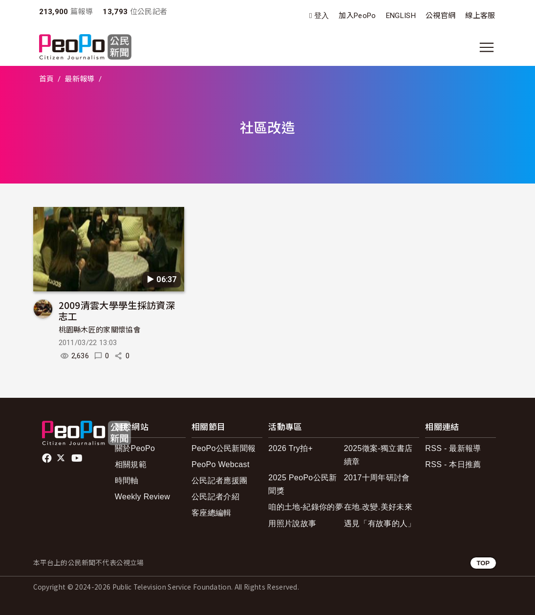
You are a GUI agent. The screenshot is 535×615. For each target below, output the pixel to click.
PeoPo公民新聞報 (224, 448)
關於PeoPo (135, 448)
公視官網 (440, 15)
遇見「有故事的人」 (380, 523)
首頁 (46, 79)
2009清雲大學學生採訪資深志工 (117, 310)
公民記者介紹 (215, 496)
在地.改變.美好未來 (378, 507)
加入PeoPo (357, 15)
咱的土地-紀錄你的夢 (305, 507)
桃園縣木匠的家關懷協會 (100, 330)
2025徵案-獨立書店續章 (378, 455)
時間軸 (127, 480)
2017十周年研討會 (377, 477)
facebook (47, 458)
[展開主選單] (486, 47)
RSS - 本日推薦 (453, 464)
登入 (321, 16)
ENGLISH (401, 15)
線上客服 (480, 15)
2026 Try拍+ (290, 448)
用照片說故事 (292, 523)
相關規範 (131, 464)
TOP (483, 563)
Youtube (77, 458)
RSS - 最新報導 (453, 448)
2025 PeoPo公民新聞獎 (302, 484)
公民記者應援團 (219, 480)
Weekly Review (142, 496)
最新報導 (79, 79)
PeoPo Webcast (221, 464)
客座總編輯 (212, 513)
